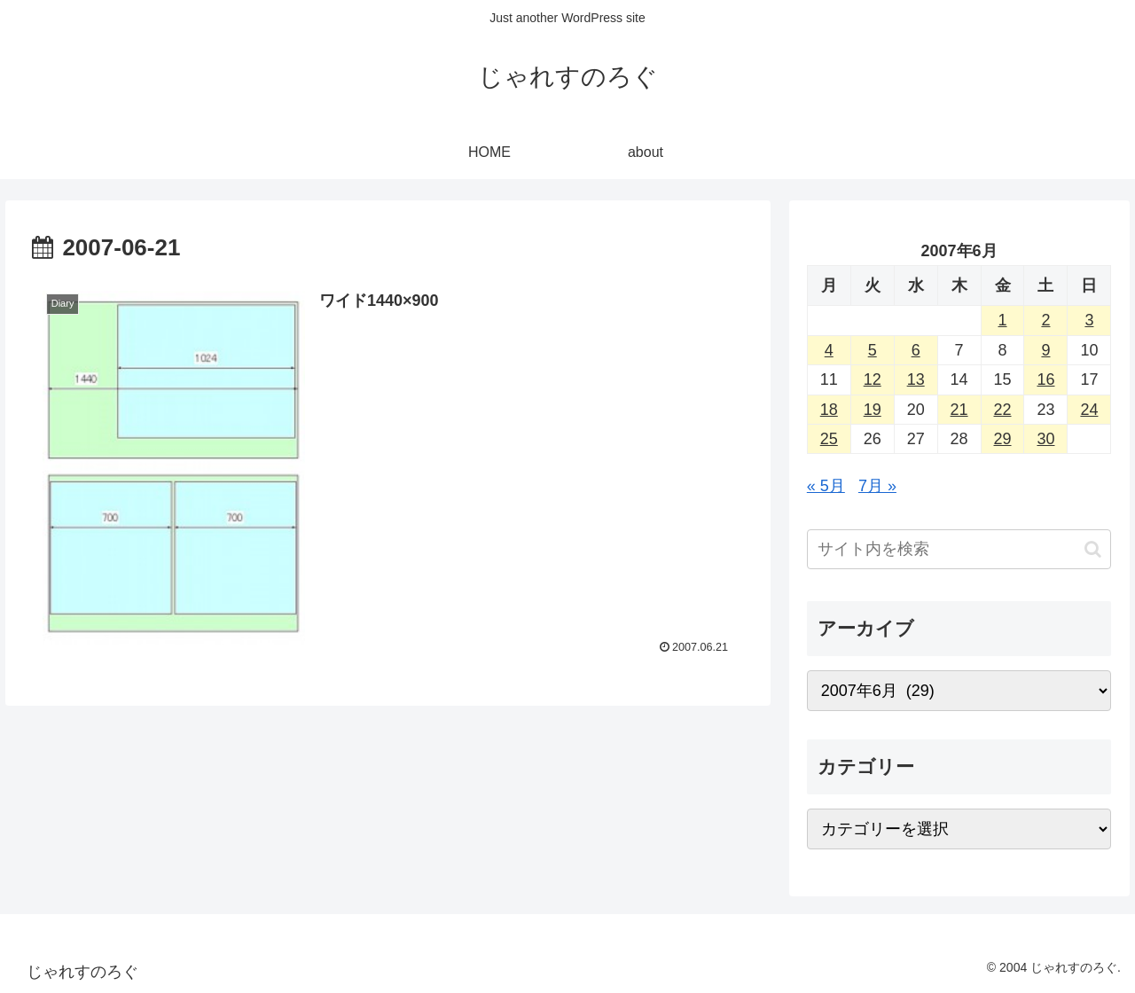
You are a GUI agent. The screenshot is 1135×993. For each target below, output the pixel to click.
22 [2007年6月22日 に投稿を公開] (1003, 409)
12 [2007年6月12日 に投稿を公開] (872, 379)
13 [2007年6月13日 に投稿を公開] (916, 379)
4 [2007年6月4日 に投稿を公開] (829, 350)
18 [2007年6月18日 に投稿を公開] (829, 409)
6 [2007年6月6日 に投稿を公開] (916, 350)
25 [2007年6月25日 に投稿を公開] (829, 439)
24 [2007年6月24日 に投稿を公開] (1089, 409)
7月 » (877, 486)
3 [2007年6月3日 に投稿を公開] (1088, 320)
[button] (1092, 549)
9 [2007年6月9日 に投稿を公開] (1045, 350)
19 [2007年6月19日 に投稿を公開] (872, 409)
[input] (959, 549)
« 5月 (826, 486)
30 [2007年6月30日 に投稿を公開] (1045, 439)
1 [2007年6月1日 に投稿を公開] (1002, 320)
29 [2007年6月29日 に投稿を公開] (1003, 439)
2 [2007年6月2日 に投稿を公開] (1045, 320)
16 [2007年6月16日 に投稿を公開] (1045, 379)
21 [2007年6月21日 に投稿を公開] (959, 409)
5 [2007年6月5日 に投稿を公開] (872, 350)
